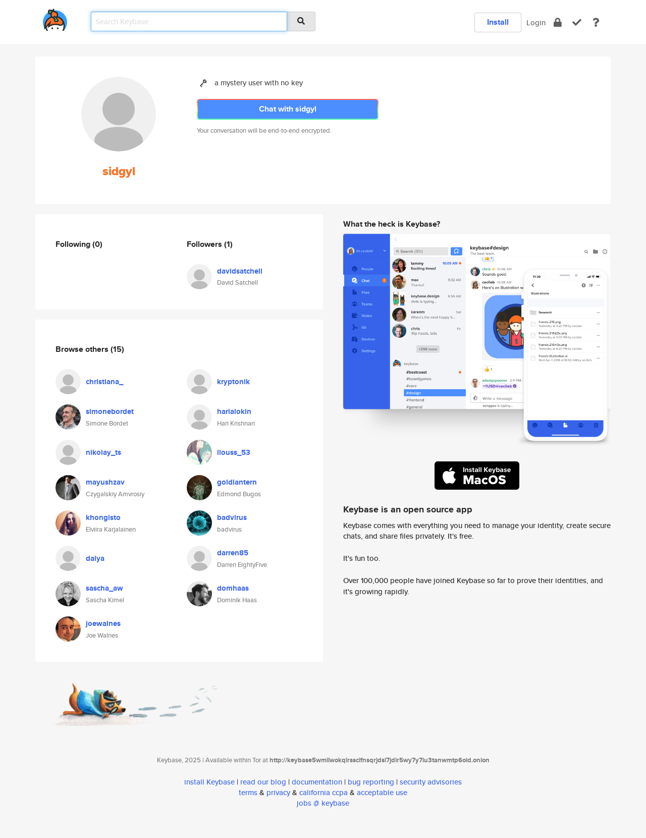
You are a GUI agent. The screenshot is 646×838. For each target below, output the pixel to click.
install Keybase (209, 781)
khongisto (103, 517)
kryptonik (233, 381)
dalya (95, 558)
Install (498, 22)
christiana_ (104, 381)
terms (248, 792)
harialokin (234, 411)
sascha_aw (104, 588)
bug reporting (371, 781)
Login (536, 22)
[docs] (596, 22)
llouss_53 (233, 452)
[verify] (576, 22)
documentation (317, 781)
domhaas (233, 588)
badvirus (232, 517)
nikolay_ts (103, 452)
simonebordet (110, 411)
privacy (278, 792)
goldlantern (237, 482)
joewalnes (103, 623)
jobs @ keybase (323, 803)
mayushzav (105, 482)
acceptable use (382, 792)
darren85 (232, 552)
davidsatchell (239, 271)
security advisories (431, 781)
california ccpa (323, 792)
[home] (55, 18)
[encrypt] (558, 22)
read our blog (263, 781)
